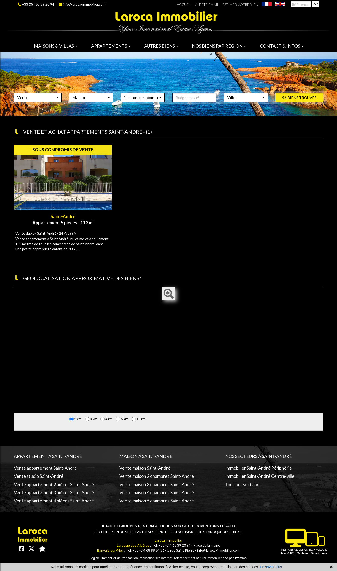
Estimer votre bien (240, 4)
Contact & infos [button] (281, 46)
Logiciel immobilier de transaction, (114, 558)
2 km (75, 419)
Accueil (184, 4)
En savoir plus (271, 567)
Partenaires (145, 532)
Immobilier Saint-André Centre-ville (259, 476)
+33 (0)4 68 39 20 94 (36, 4)
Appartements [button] (110, 46)
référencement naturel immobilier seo (201, 558)
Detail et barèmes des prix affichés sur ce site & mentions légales (168, 526)
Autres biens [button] (161, 46)
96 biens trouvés (299, 107)
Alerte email (207, 4)
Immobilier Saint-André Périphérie (258, 468)
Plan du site (121, 532)
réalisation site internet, (157, 558)
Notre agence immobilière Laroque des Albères (201, 532)
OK (315, 4)
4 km (106, 419)
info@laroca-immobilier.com (82, 4)
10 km (139, 419)
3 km (91, 419)
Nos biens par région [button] (219, 46)
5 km (122, 419)
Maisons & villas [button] (55, 46)
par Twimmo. (238, 558)
